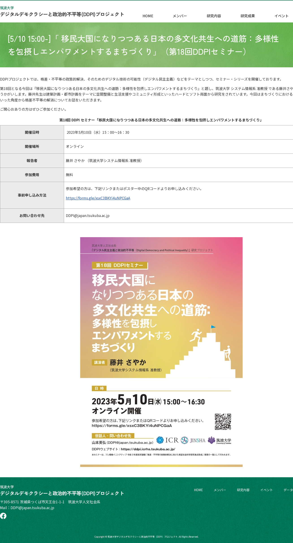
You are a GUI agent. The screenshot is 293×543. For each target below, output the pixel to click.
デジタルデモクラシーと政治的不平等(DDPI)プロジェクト (62, 11)
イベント (266, 490)
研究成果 (269, 13)
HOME (195, 13)
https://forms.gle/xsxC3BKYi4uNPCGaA (98, 198)
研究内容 (244, 13)
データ (288, 490)
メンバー (218, 13)
